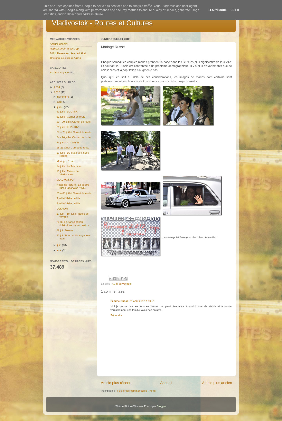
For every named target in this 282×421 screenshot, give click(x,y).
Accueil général (59, 43)
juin (59, 245)
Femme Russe (119, 301)
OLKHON (62, 208)
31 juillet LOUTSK (67, 111)
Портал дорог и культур (64, 48)
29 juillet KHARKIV (68, 127)
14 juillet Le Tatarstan (69, 166)
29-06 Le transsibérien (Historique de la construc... (74, 223)
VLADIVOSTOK (66, 179)
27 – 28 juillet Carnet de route (74, 132)
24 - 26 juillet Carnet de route (74, 137)
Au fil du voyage (121, 283)
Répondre (116, 315)
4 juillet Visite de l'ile (68, 198)
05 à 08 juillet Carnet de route (74, 193)
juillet (60, 107)
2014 (57, 87)
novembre (63, 96)
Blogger (161, 406)
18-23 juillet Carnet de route (73, 147)
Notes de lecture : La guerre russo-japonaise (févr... (73, 186)
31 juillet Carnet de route (71, 116)
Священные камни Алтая (65, 58)
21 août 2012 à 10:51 (142, 301)
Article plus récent (115, 383)
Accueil (166, 383)
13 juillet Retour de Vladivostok (68, 173)
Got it (235, 10)
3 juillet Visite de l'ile (68, 203)
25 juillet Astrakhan (68, 142)
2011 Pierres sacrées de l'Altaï (68, 53)
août (60, 101)
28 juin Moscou (65, 230)
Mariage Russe (65, 161)
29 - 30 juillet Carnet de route (74, 121)
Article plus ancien (217, 383)
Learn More (218, 10)
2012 (57, 92)
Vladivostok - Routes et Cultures (102, 23)
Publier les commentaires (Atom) (136, 390)
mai (59, 250)
